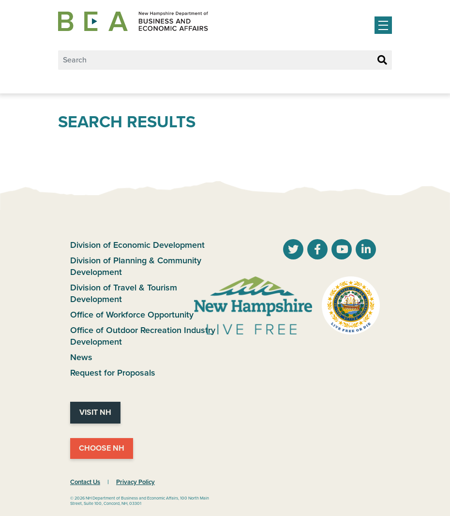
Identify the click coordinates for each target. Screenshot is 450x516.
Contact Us (85, 482)
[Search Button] (382, 60)
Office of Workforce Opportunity (132, 314)
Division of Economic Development (137, 245)
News (81, 357)
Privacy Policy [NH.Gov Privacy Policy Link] (135, 482)
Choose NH (101, 448)
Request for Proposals (112, 372)
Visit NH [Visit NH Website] (95, 412)
